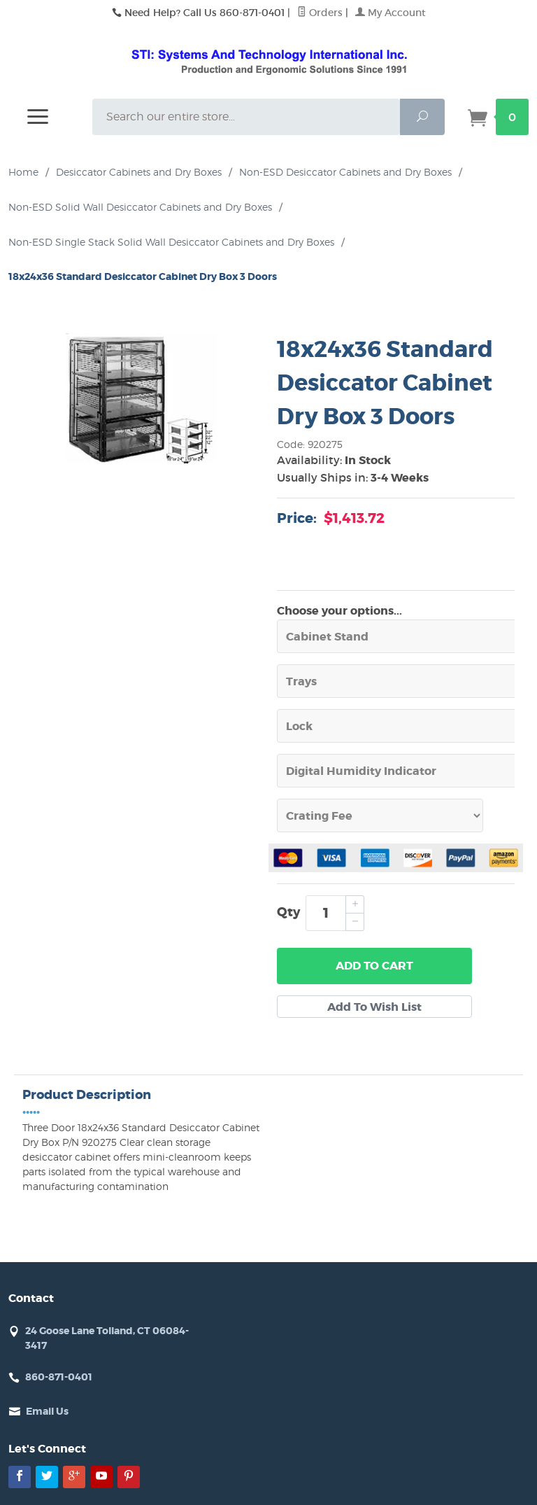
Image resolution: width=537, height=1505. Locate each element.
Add (374, 966)
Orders (320, 12)
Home (23, 172)
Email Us (47, 1411)
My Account (390, 12)
